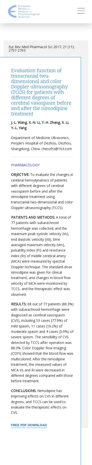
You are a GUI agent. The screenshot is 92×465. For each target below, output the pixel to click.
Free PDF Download (29, 425)
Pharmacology (25, 165)
